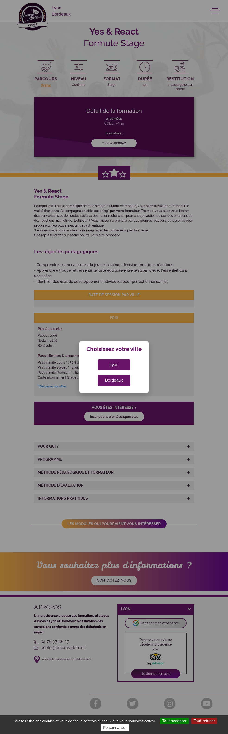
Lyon (114, 364)
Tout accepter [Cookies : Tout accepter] (174, 721)
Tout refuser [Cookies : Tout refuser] (204, 721)
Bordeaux (114, 380)
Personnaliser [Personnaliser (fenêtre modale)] (115, 727)
